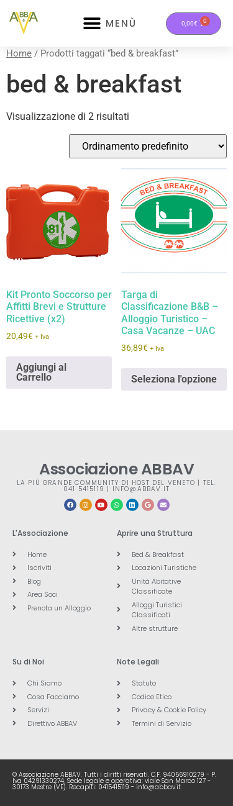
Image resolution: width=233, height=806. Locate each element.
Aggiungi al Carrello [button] (41, 372)
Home (19, 53)
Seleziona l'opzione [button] (174, 379)
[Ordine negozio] (148, 146)
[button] (92, 23)
